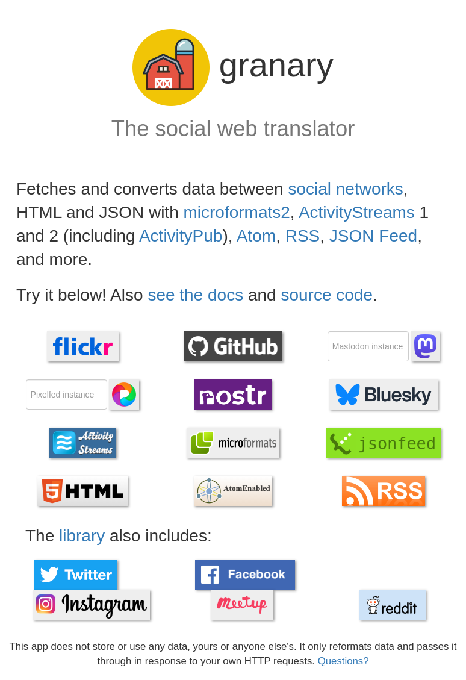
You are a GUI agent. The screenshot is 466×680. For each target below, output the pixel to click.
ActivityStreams (357, 212)
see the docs (195, 294)
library (82, 535)
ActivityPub (181, 235)
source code (327, 294)
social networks (345, 188)
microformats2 (236, 212)
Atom (256, 235)
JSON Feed (373, 235)
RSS (302, 235)
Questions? (343, 661)
